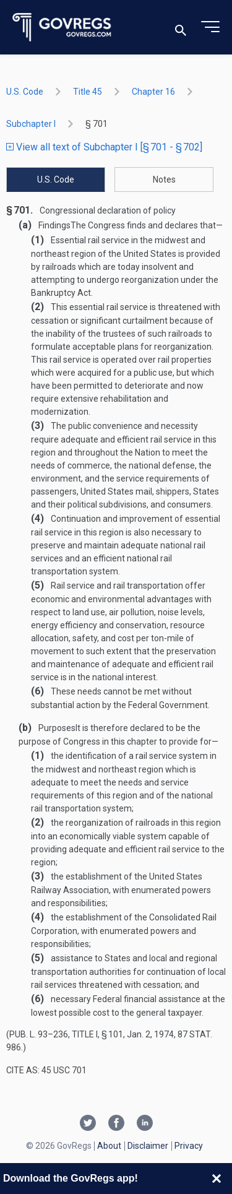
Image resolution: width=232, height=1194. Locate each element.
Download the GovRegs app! (70, 1178)
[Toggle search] (180, 27)
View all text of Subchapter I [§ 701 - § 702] (104, 147)
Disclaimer (147, 1146)
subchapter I (31, 124)
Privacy (188, 1146)
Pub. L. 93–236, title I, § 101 (66, 1034)
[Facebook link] (116, 1124)
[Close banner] (216, 1178)
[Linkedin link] (145, 1124)
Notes (164, 179)
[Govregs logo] (62, 27)
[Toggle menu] (210, 27)
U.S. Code (24, 92)
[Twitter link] (88, 1124)
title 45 (87, 92)
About (109, 1146)
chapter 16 (153, 92)
